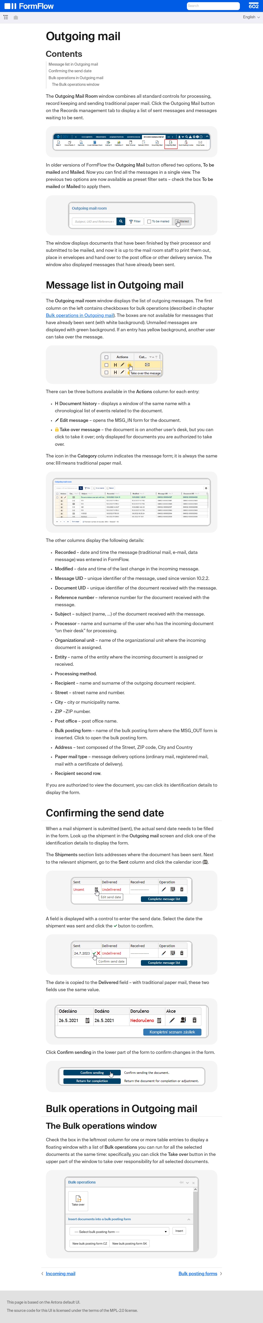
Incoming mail (60, 1274)
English (249, 17)
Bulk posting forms (198, 1274)
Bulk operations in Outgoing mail (76, 78)
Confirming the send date (70, 71)
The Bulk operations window (75, 85)
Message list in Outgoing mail (73, 64)
